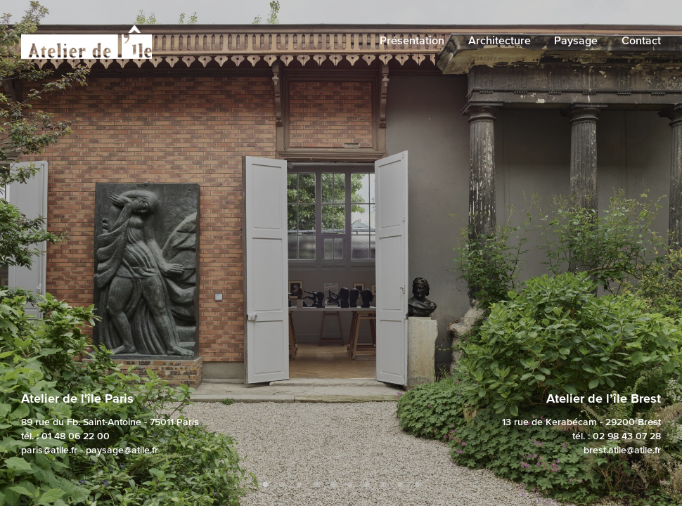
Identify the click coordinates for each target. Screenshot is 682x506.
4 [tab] (316, 485)
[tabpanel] (341, 253)
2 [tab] (282, 485)
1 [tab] (265, 485)
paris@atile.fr (49, 449)
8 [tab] (383, 485)
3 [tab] (299, 485)
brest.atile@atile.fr (622, 449)
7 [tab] (366, 485)
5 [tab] (333, 485)
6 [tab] (349, 485)
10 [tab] (417, 485)
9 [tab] (400, 485)
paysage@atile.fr (122, 449)
